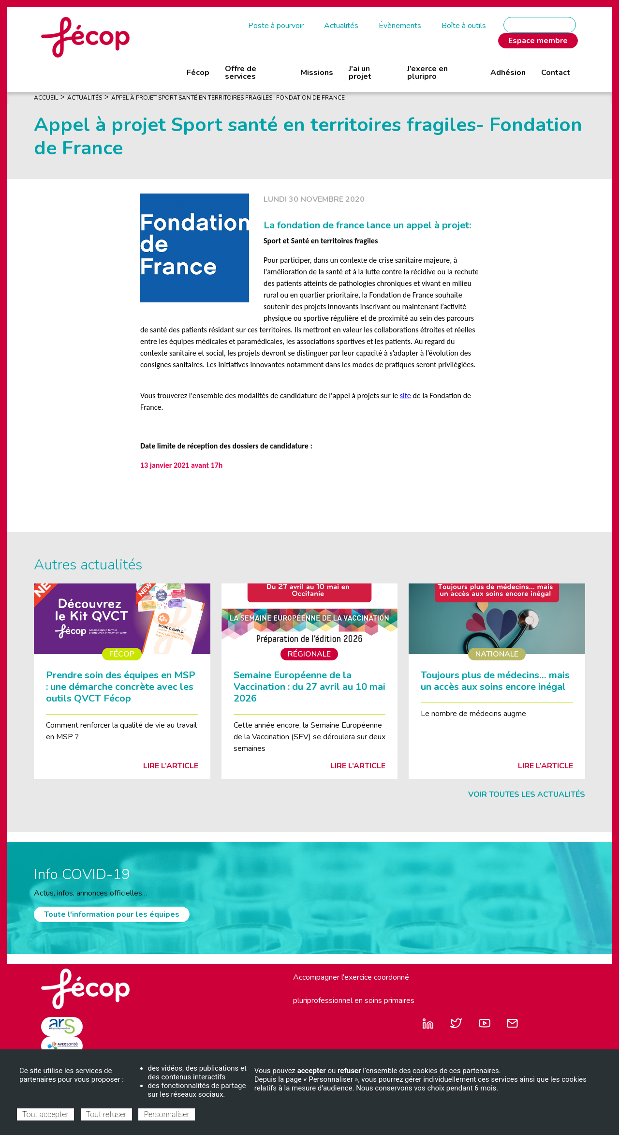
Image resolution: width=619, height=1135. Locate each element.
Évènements (400, 25)
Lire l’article (170, 766)
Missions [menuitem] (317, 72)
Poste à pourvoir (276, 25)
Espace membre (538, 40)
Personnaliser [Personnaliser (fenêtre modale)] (166, 1114)
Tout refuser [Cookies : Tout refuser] (106, 1114)
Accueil (46, 98)
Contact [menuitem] (555, 72)
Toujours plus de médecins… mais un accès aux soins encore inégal (495, 681)
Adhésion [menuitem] (508, 72)
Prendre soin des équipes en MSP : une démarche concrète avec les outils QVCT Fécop (120, 687)
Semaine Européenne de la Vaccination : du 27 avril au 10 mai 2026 (309, 687)
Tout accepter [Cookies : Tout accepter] (45, 1114)
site (405, 395)
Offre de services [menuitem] (240, 72)
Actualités (341, 25)
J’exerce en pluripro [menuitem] (427, 72)
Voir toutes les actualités (526, 794)
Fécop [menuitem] (198, 72)
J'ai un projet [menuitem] (360, 72)
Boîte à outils (464, 25)
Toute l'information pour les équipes (111, 914)
